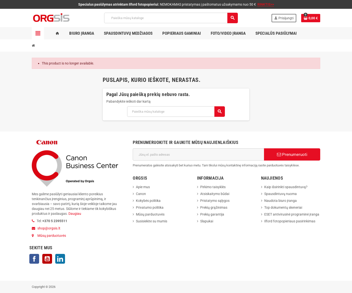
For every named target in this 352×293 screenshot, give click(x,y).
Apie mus (143, 187)
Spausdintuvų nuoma (280, 194)
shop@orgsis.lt (48, 228)
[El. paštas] (198, 154)
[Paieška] (171, 18)
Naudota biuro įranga (280, 201)
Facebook (34, 259)
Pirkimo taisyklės (213, 187)
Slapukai (206, 221)
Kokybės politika (148, 201)
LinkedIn (60, 259)
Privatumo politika (150, 207)
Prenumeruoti (292, 154)
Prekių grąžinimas (213, 207)
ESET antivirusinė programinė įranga (291, 214)
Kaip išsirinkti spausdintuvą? (286, 187)
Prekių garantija (212, 214)
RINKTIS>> (265, 4)
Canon (141, 194)
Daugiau (74, 214)
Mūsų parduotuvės (51, 236)
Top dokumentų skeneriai (283, 207)
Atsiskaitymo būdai (214, 194)
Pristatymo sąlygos (215, 201)
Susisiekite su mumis (151, 221)
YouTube (47, 259)
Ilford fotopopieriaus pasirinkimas (289, 221)
